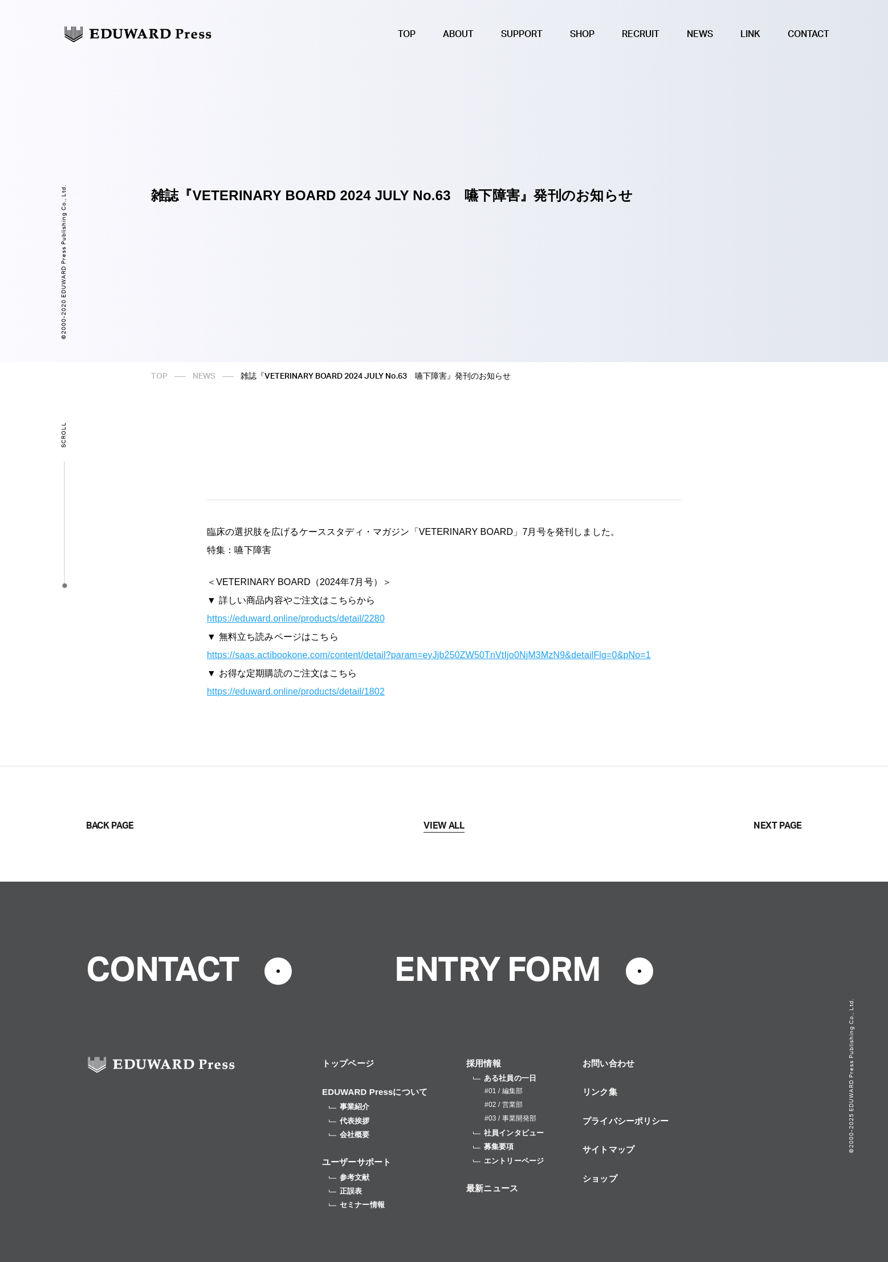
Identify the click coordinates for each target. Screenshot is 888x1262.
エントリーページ (508, 1161)
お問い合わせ (608, 1063)
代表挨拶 (349, 1121)
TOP (407, 34)
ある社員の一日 (504, 1078)
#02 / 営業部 (503, 1105)
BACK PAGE (110, 825)
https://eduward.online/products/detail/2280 (296, 618)
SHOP (582, 34)
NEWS (700, 34)
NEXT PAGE (777, 825)
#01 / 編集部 (503, 1091)
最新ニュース (492, 1188)
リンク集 (600, 1092)
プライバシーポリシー (626, 1121)
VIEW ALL (443, 825)
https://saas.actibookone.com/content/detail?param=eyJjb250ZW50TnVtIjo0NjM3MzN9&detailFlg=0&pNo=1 (429, 655)
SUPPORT (522, 34)
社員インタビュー (508, 1133)
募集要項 (493, 1146)
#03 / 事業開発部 (510, 1118)
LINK (750, 34)
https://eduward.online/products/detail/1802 (296, 691)
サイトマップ (608, 1149)
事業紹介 (349, 1106)
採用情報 (483, 1063)
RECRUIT (640, 34)
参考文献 (349, 1177)
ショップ (600, 1178)
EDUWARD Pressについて (374, 1092)
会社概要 (349, 1134)
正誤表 (345, 1191)
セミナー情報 (357, 1204)
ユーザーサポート (356, 1162)
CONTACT (808, 34)
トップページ (348, 1063)
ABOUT (458, 34)
